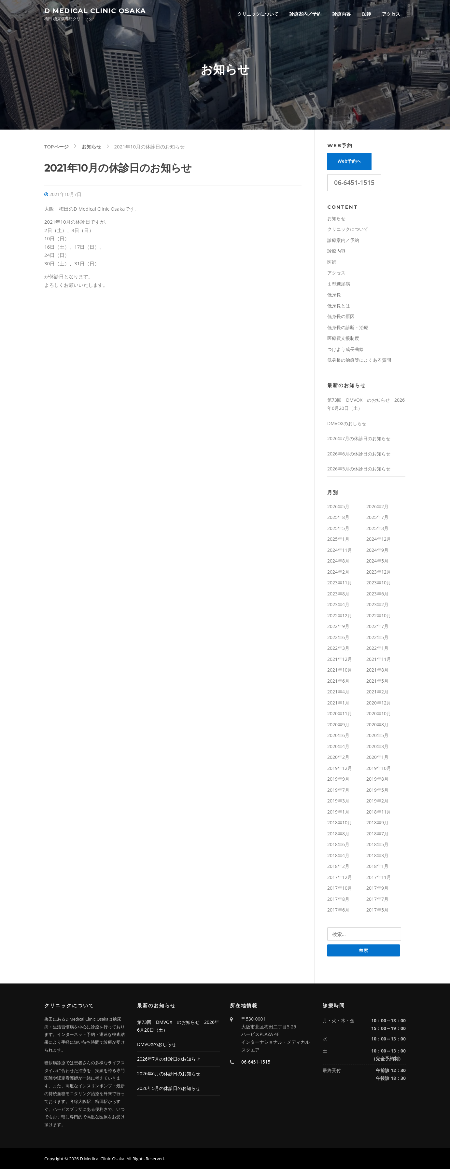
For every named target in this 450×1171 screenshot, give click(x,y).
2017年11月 (378, 878)
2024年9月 (377, 551)
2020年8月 (377, 726)
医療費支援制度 (343, 340)
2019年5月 (377, 791)
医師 (366, 14)
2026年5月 (338, 508)
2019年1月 (338, 813)
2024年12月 (378, 540)
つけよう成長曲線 (345, 350)
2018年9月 (377, 824)
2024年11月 (339, 551)
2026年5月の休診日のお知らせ (358, 470)
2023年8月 (338, 595)
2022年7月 (377, 628)
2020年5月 (377, 737)
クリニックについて (257, 14)
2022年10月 (378, 617)
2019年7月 (338, 791)
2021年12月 (339, 660)
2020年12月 (378, 704)
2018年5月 (377, 846)
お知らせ (336, 219)
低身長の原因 (341, 318)
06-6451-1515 (354, 183)
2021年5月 (377, 682)
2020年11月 (339, 715)
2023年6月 (377, 595)
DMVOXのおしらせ (346, 425)
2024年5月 (377, 562)
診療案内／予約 (305, 14)
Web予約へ (349, 163)
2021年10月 (339, 671)
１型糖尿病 (338, 285)
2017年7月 (377, 900)
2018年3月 (377, 857)
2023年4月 (338, 606)
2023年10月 (378, 584)
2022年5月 (377, 638)
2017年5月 (377, 911)
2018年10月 (339, 824)
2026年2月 (377, 508)
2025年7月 (377, 519)
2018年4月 (338, 857)
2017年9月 (377, 889)
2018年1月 (377, 868)
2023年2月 (377, 606)
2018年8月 (338, 835)
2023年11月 (339, 584)
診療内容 (341, 14)
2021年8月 (377, 671)
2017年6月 (338, 911)
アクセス (391, 14)
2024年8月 (338, 562)
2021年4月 (338, 693)
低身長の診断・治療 (347, 329)
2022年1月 (377, 650)
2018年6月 (338, 846)
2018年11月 (378, 813)
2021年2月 (377, 693)
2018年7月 (377, 835)
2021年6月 (338, 682)
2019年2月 (377, 802)
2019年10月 (378, 769)
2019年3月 (338, 802)
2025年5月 (338, 529)
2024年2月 (338, 573)
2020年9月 (338, 726)
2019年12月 (339, 769)
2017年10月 (339, 889)
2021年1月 (338, 704)
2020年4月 (338, 748)
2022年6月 (338, 638)
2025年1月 (338, 540)
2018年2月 (338, 868)
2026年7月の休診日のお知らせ (358, 440)
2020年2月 (338, 759)
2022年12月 (339, 617)
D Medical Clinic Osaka (95, 10)
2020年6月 (338, 737)
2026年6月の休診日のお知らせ (358, 455)
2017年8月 (338, 900)
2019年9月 (338, 780)
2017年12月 (339, 878)
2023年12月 (378, 573)
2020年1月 (377, 759)
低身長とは (338, 307)
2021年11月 (378, 660)
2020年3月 (377, 748)
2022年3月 (338, 650)
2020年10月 (378, 715)
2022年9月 (338, 628)
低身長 (334, 296)
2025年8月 (338, 519)
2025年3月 (377, 529)
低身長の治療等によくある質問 (359, 361)
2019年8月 (377, 780)
